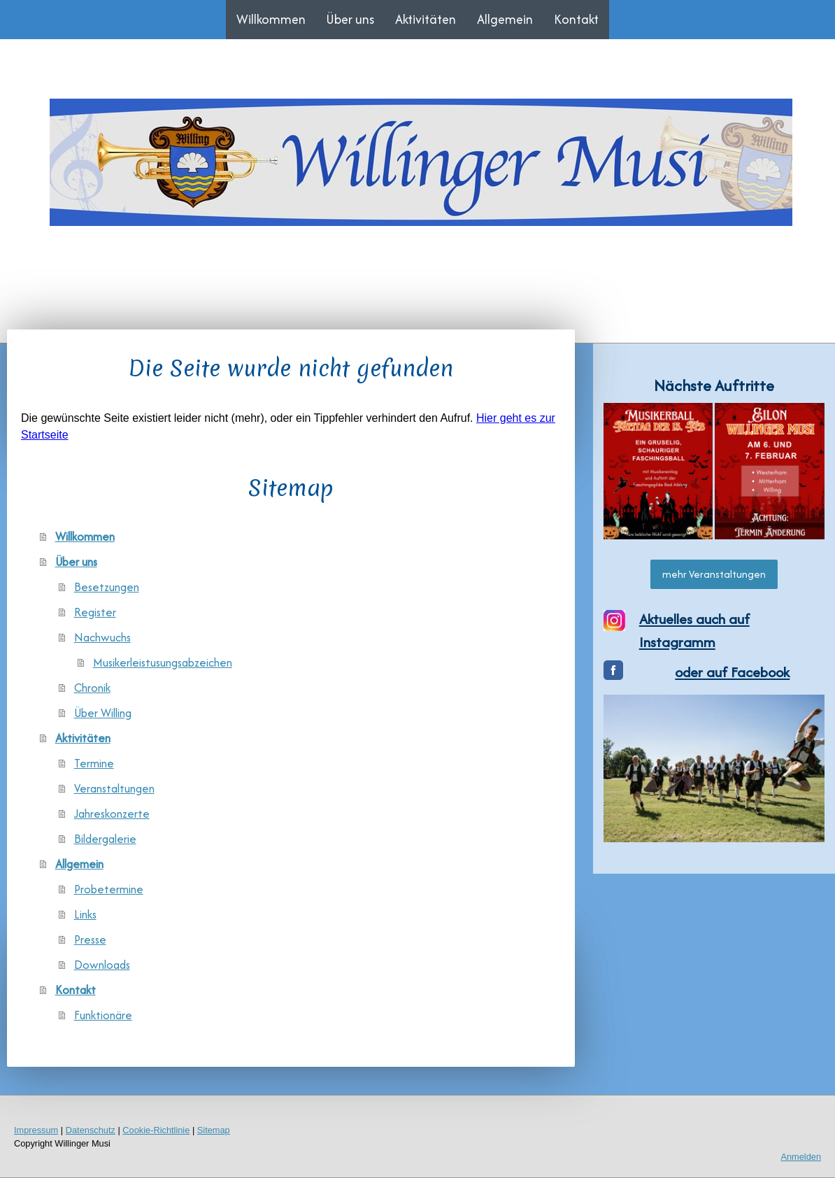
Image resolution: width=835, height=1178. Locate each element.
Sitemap (213, 1130)
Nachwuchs (102, 637)
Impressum (36, 1130)
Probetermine (108, 889)
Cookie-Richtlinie (156, 1130)
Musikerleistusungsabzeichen (162, 662)
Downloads (102, 964)
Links (85, 914)
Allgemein (505, 19)
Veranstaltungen (114, 788)
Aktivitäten (425, 19)
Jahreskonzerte (112, 813)
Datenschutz (90, 1130)
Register (95, 612)
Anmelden (800, 1156)
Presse (90, 939)
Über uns (350, 19)
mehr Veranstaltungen (714, 574)
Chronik (92, 687)
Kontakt (576, 19)
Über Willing (102, 712)
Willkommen (271, 19)
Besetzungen (106, 587)
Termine (94, 763)
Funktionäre (103, 1015)
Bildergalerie (105, 838)
